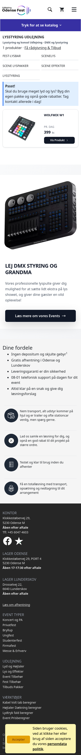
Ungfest (8, 635)
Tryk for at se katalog (41, 25)
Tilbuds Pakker (13, 687)
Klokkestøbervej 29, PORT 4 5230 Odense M (22, 561)
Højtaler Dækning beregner (22, 708)
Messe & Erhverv (14, 651)
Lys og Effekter (13, 671)
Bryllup (8, 630)
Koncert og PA (12, 620)
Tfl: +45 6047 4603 (15, 532)
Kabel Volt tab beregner (19, 702)
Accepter (18, 739)
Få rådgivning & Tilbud (42, 47)
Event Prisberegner (16, 718)
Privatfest (9, 625)
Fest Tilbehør (12, 682)
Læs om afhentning (16, 605)
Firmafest (9, 646)
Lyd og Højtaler (13, 666)
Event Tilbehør (13, 677)
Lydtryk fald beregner (18, 713)
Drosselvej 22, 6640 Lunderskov (15, 586)
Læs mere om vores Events (40, 315)
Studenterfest (12, 640)
